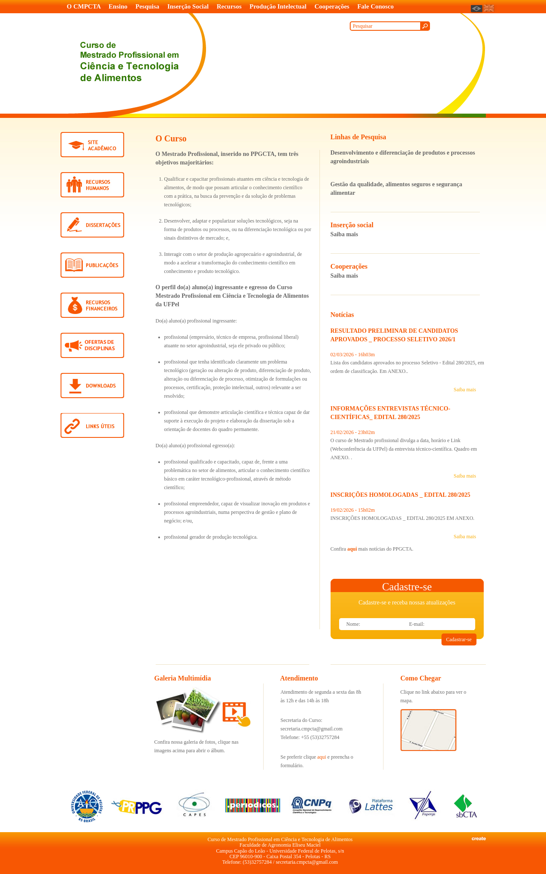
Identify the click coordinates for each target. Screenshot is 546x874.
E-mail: (416, 624)
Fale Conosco (375, 6)
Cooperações (331, 6)
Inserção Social (188, 6)
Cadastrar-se (459, 639)
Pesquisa (148, 6)
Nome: (353, 624)
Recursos (229, 6)
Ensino (118, 6)
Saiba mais (344, 234)
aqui (352, 549)
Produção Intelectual (278, 6)
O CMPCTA (84, 6)
